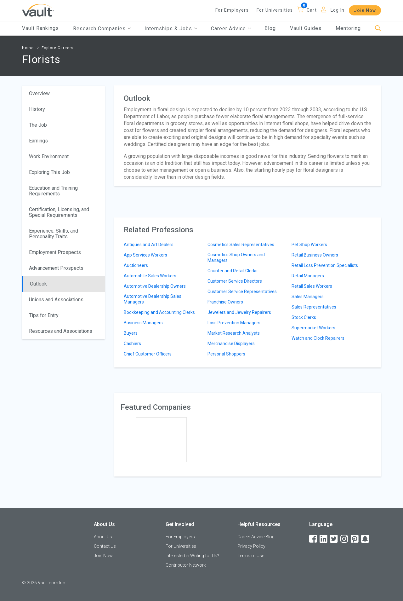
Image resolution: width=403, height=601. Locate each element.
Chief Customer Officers (148, 353)
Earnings (38, 141)
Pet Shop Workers (309, 244)
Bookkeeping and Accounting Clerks (159, 312)
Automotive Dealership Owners (155, 286)
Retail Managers (308, 275)
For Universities (275, 10)
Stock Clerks (304, 317)
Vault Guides (305, 28)
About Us (103, 536)
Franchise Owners (225, 301)
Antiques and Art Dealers (148, 244)
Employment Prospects (55, 252)
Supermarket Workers (313, 327)
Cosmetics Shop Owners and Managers (236, 257)
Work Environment (49, 156)
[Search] (378, 29)
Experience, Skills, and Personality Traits (53, 234)
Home (28, 48)
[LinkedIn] (324, 539)
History (37, 109)
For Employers (232, 10)
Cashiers (132, 343)
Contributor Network (186, 565)
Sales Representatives (314, 306)
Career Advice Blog (256, 536)
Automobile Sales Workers (150, 275)
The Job (38, 125)
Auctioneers (136, 265)
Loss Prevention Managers (233, 322)
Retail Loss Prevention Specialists (325, 265)
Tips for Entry (44, 315)
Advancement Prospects (56, 268)
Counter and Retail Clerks (232, 270)
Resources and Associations (60, 331)
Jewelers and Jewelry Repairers (239, 312)
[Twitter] (334, 539)
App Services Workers (145, 254)
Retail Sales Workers (312, 286)
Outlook (38, 284)
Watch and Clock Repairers (318, 338)
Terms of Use (250, 555)
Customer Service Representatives (242, 291)
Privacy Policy (251, 546)
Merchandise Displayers (231, 343)
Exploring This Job (49, 172)
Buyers (131, 333)
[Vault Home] (38, 10)
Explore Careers (58, 48)
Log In (337, 10)
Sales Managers (308, 296)
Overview (39, 93)
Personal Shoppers (226, 353)
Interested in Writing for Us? (192, 555)
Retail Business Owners (315, 254)
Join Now (365, 10)
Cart (312, 10)
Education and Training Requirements (53, 191)
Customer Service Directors (234, 281)
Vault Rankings (40, 28)
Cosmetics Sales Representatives (240, 244)
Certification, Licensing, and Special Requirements (59, 212)
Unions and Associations (56, 300)
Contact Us (105, 546)
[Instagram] (344, 539)
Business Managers (143, 322)
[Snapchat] (365, 539)
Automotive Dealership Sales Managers (152, 299)
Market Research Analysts (233, 333)
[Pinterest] (355, 539)
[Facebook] (313, 539)
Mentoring (348, 28)
